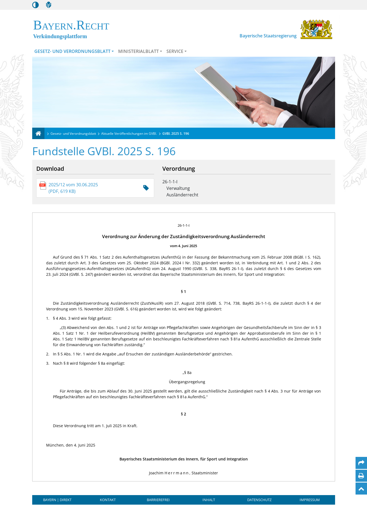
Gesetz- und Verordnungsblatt (72, 51)
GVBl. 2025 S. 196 (175, 133)
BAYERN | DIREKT (57, 499)
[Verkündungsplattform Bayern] (38, 133)
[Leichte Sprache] (48, 5)
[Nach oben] (361, 489)
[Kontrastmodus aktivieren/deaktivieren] (35, 5)
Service (174, 51)
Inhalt (208, 499)
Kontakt (108, 499)
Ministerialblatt (138, 51)
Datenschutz (259, 499)
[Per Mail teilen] (361, 463)
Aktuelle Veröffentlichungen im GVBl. (129, 133)
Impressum (310, 499)
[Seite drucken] (361, 476)
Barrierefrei (158, 499)
